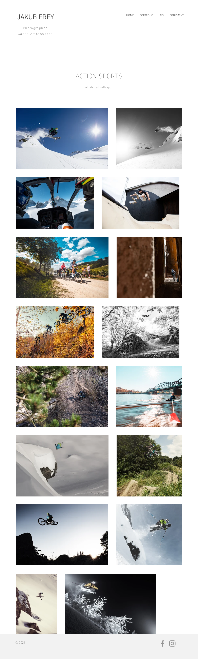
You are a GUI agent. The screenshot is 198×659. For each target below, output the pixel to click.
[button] (146, 15)
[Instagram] (172, 643)
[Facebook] (162, 643)
